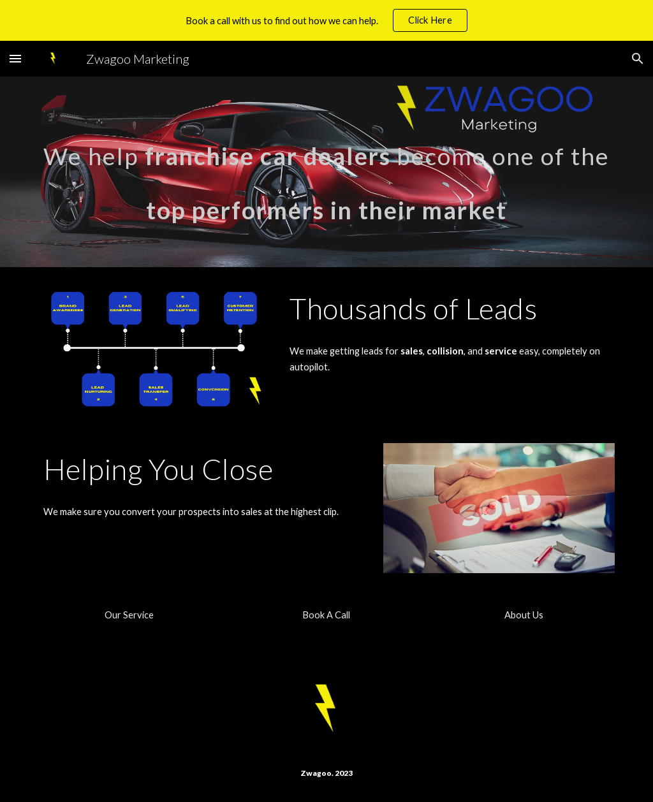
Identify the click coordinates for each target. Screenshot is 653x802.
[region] (326, 20)
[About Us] (524, 615)
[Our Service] (129, 615)
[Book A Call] (326, 615)
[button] (15, 58)
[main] (326, 171)
